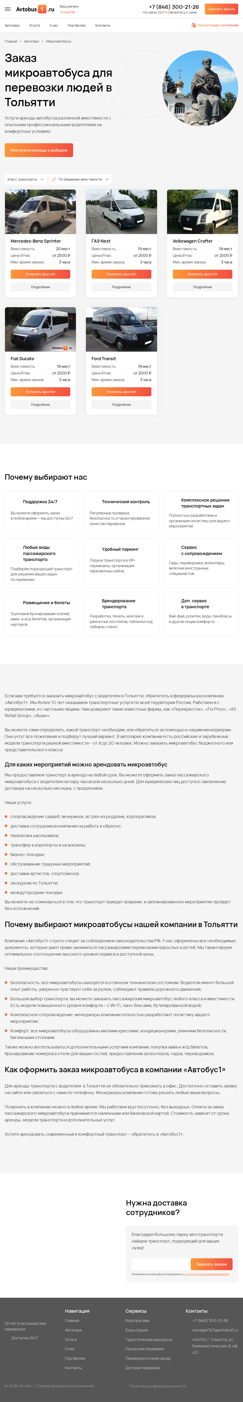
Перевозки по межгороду (148, 1358)
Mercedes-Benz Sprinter (36, 241)
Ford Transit (104, 358)
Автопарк (12, 25)
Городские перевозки (145, 1348)
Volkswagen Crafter (193, 241)
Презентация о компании (214, 25)
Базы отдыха (137, 1330)
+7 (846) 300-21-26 (174, 7)
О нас (53, 25)
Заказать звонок (221, 9)
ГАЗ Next (101, 241)
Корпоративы (138, 1320)
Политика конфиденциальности (158, 1386)
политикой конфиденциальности (206, 1274)
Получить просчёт (41, 274)
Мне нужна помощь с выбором (38, 150)
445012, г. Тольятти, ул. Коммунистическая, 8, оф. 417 (215, 1346)
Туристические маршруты (149, 1339)
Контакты (102, 25)
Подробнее (40, 287)
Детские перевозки (143, 1367)
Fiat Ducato (22, 358)
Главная (11, 41)
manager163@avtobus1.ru (215, 1330)
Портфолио (77, 25)
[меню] (7, 9)
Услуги (34, 25)
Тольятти (67, 12)
